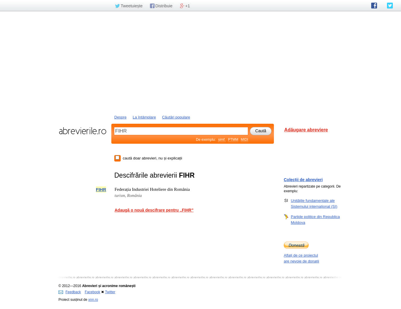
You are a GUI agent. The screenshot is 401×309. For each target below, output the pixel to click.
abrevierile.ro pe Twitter (390, 5)
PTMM (233, 140)
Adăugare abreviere (306, 129)
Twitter (110, 292)
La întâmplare (144, 117)
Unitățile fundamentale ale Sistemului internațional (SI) (314, 203)
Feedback (69, 292)
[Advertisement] (200, 62)
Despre (120, 117)
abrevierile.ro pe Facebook (374, 5)
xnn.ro (93, 300)
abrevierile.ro (82, 131)
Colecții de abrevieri (303, 179)
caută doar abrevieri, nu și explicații (152, 158)
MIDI (244, 140)
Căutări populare (176, 117)
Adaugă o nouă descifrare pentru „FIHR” (154, 210)
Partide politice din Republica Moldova (315, 219)
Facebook (92, 292)
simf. (221, 140)
